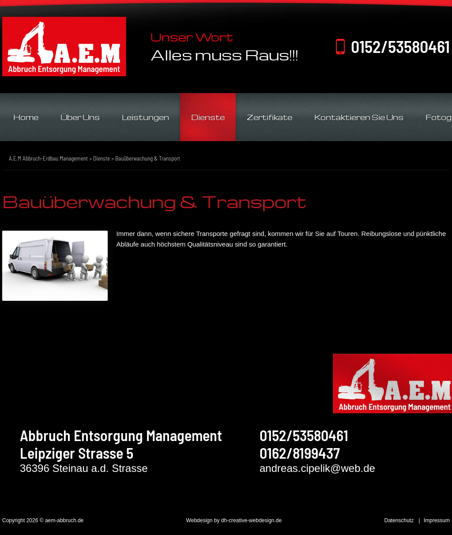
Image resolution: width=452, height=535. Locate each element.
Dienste (208, 117)
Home (25, 117)
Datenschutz (399, 520)
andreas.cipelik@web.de (317, 468)
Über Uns (80, 117)
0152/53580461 (400, 46)
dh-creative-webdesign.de (251, 520)
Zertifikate (269, 117)
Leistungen (145, 117)
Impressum (437, 520)
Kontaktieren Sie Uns (358, 117)
